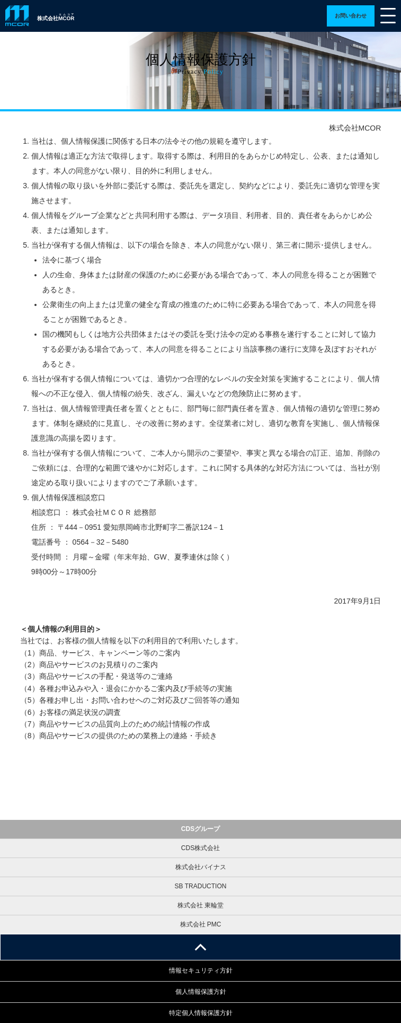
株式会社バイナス (200, 867)
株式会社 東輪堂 (200, 905)
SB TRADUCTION (201, 886)
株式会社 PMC (200, 924)
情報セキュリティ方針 (201, 970)
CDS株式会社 (200, 848)
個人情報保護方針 (200, 991)
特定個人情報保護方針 (201, 1013)
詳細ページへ (351, 16)
